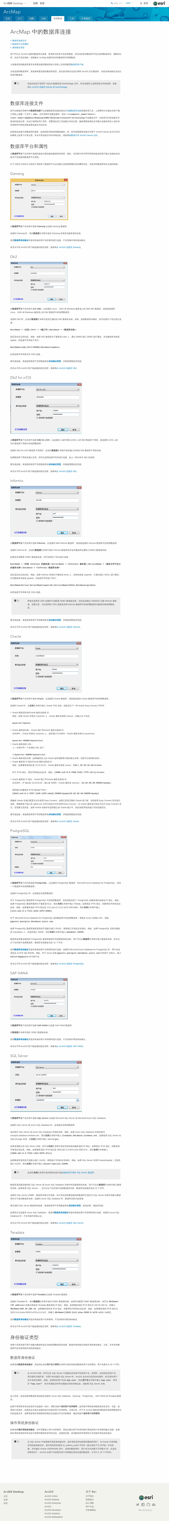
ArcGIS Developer (53, 1510)
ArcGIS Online (51, 1496)
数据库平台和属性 (20, 44)
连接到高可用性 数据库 (78, 1172)
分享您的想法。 (147, 1510)
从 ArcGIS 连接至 (68, 247)
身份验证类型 (18, 47)
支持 (42, 3)
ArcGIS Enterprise (53, 1503)
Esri (159, 3)
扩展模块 (86, 18)
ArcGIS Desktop (52, 1499)
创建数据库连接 (74, 110)
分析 (43, 18)
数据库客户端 (77, 64)
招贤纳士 (90, 1499)
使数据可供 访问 (83, 135)
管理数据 (57, 18)
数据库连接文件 (19, 40)
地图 (32, 18)
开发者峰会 (91, 1510)
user (128, 3)
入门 (20, 18)
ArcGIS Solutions (52, 1513)
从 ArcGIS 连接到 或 (48, 87)
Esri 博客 (90, 1503)
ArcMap (12, 11)
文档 (35, 3)
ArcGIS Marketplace (54, 1517)
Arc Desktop (13, 3)
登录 (146, 3)
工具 (72, 18)
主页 (8, 18)
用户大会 (90, 1506)
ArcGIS (48, 1506)
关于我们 (90, 1496)
